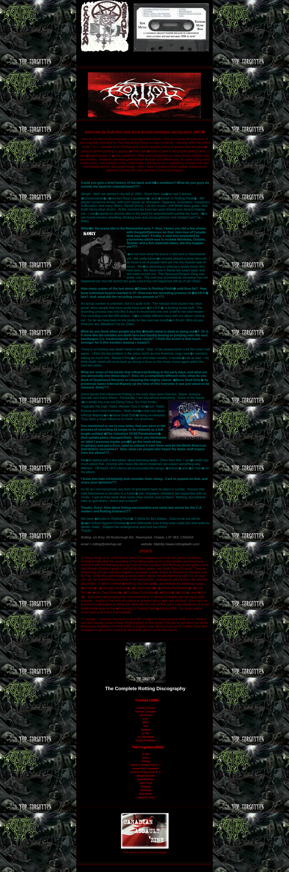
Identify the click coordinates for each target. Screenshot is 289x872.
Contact (182, 9)
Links (181, 16)
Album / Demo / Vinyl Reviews (156, 13)
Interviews (148, 11)
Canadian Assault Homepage (156, 9)
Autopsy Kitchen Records (190, 13)
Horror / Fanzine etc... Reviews (157, 16)
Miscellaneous (185, 11)
